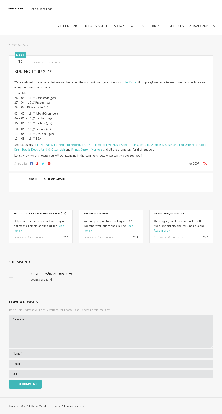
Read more (161, 230)
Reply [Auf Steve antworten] (70, 274)
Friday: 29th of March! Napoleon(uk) (40, 213)
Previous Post (19, 44)
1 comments (53, 62)
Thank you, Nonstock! (170, 213)
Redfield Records (70, 145)
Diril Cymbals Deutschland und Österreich (171, 145)
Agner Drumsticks (132, 145)
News (37, 62)
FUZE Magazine (47, 145)
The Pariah (130, 82)
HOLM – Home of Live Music (101, 145)
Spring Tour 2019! (96, 213)
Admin (60, 179)
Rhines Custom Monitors (86, 149)
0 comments (35, 237)
